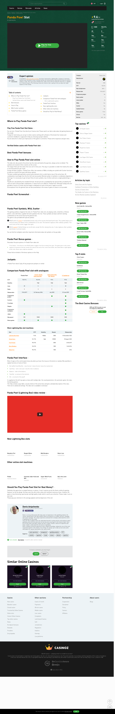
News (45, 10)
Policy (64, 645)
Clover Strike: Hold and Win (38, 313)
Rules (9, 659)
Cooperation (65, 639)
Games (19, 10)
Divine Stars (12, 376)
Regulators (38, 665)
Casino (11, 10)
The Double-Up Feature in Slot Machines (87, 193)
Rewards (9, 665)
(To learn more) (68, 711)
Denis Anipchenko (15, 89)
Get (102, 321)
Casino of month (39, 639)
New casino (10, 639)
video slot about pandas (35, 80)
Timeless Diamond (94, 245)
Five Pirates (12, 380)
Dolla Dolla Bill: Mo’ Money (52, 313)
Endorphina (92, 264)
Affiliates (64, 651)
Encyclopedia (11, 671)
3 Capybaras (65, 313)
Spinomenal (44, 516)
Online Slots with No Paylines (83, 186)
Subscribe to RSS (57, 707)
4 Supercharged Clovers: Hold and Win (97, 217)
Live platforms (39, 674)
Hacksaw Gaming (11, 516)
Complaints (38, 654)
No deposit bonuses (13, 662)
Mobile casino (39, 648)
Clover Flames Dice (95, 281)
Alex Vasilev (21, 577)
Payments (38, 642)
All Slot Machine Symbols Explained (85, 196)
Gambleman (92, 272)
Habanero (60, 516)
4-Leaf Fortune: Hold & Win (97, 300)
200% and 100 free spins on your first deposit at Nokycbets (98, 317)
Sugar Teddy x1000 (94, 226)
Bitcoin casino (39, 645)
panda (20, 258)
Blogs (91, 639)
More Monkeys (12, 384)
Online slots (10, 651)
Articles (37, 10)
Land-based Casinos (40, 657)
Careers (64, 648)
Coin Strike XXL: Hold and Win (97, 207)
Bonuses (28, 10)
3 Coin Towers (93, 263)
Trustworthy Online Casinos (15, 648)
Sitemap (37, 671)
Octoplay (92, 301)
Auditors (37, 668)
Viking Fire (11, 387)
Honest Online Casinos (13, 654)
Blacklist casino (11, 642)
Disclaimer (65, 642)
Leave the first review (98, 21)
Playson (91, 209)
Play (17, 622)
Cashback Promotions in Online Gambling (86, 188)
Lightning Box (10, 492)
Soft (36, 659)
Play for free (96, 213)
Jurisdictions (38, 662)
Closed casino (11, 645)
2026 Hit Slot (93, 290)
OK (76, 711)
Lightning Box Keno (14, 373)
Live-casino (38, 651)
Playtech (91, 220)
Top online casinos (12, 657)
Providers (10, 668)
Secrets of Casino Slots (82, 191)
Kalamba (26, 517)
